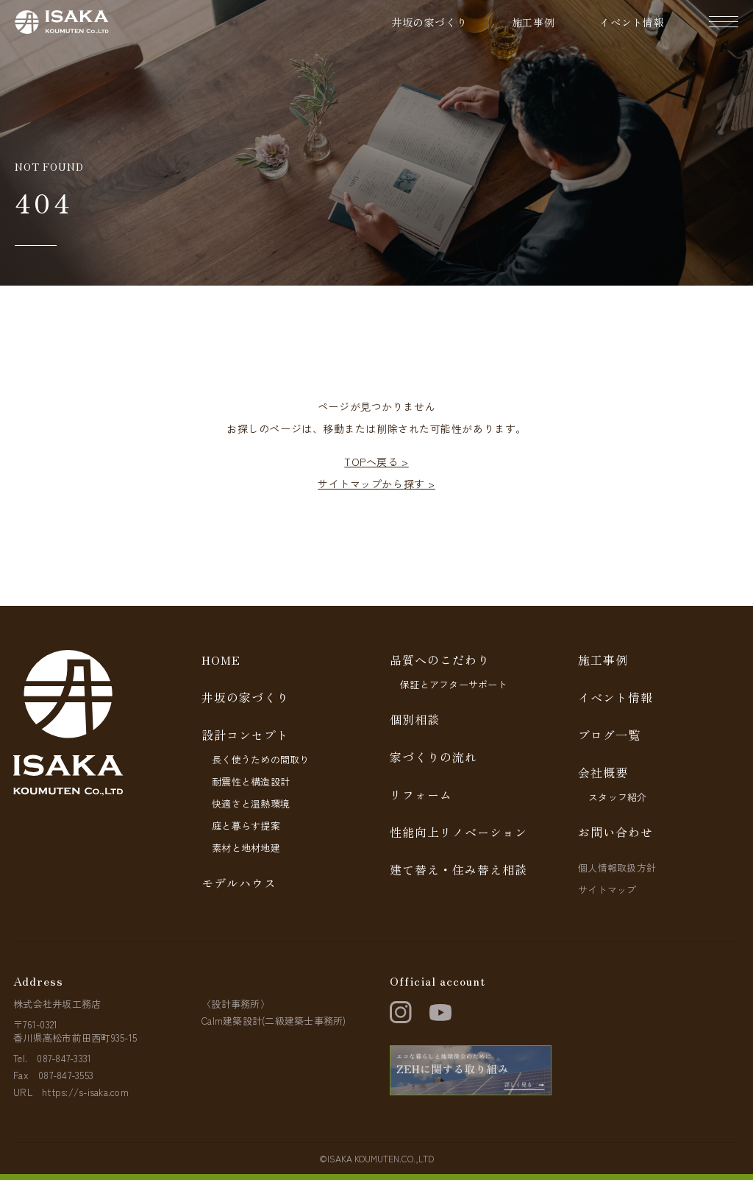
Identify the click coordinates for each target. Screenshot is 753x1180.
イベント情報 (632, 22)
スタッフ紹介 (617, 797)
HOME (220, 659)
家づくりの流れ (433, 757)
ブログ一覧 (609, 734)
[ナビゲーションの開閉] (723, 22)
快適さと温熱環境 (251, 803)
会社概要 (603, 772)
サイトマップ (607, 890)
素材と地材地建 (246, 848)
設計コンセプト (245, 734)
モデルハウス (238, 882)
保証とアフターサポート (453, 684)
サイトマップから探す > (376, 483)
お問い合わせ (615, 832)
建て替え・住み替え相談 (458, 869)
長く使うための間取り (261, 759)
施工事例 (533, 22)
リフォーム (421, 794)
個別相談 (415, 719)
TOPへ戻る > (376, 461)
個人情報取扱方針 (617, 868)
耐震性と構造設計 (251, 781)
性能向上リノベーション (458, 832)
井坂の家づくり (429, 22)
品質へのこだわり (440, 659)
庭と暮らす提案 (246, 826)
